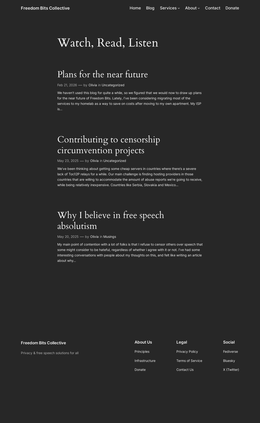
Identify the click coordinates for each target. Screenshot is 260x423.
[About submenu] (199, 8)
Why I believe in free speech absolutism (110, 221)
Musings (109, 237)
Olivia (93, 85)
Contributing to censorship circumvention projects (108, 145)
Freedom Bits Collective (45, 8)
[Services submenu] (179, 8)
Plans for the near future (102, 74)
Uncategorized (113, 85)
